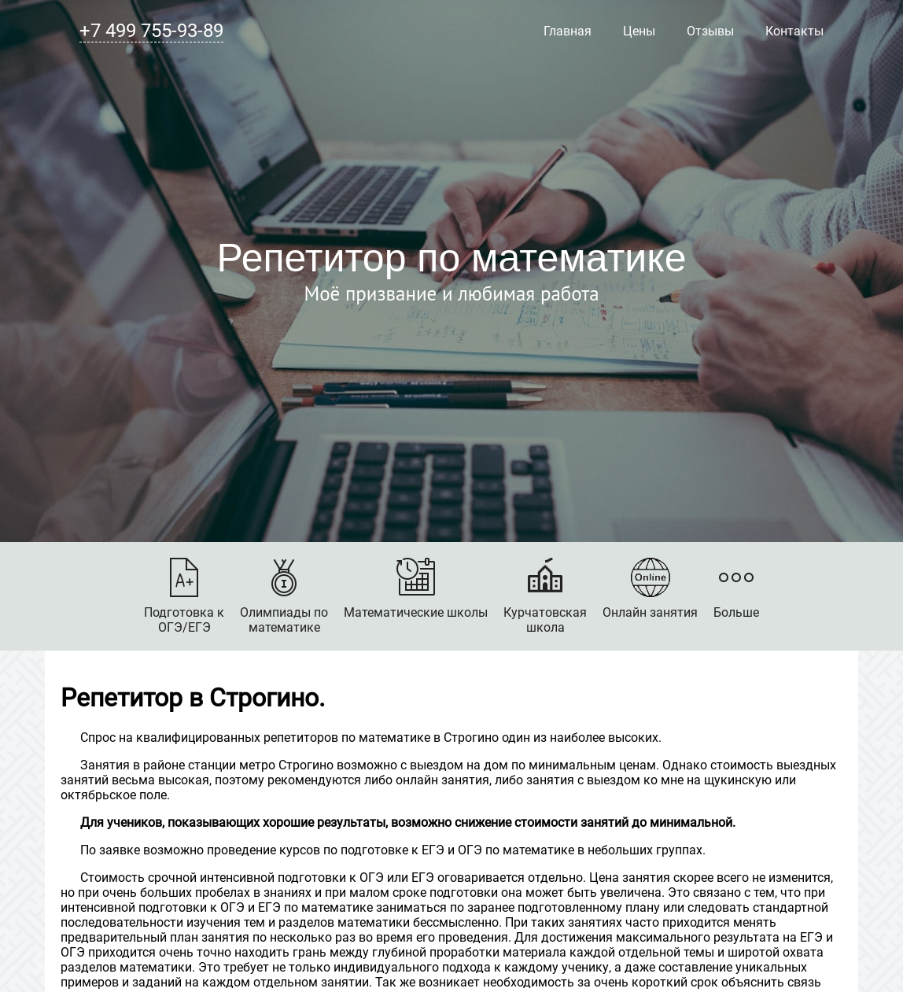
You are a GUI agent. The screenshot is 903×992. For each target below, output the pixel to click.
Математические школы (416, 589)
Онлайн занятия (650, 589)
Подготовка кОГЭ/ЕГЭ (184, 596)
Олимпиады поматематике (284, 596)
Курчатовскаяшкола (545, 596)
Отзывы (710, 31)
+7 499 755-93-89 (151, 31)
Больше (736, 589)
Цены (639, 31)
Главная (568, 31)
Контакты (794, 31)
